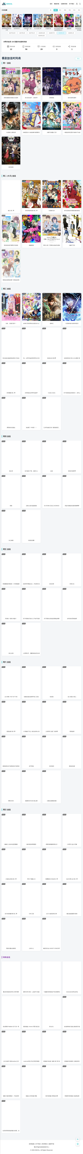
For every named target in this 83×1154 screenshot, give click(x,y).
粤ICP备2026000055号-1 (41, 1147)
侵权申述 (51, 1144)
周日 (79, 10)
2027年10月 (12, 33)
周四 (65, 10)
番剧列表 (56, 4)
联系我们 (45, 1144)
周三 (60, 10)
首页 (51, 4)
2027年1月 (32, 33)
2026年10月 (42, 33)
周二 (56, 10)
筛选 (78, 58)
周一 (51, 10)
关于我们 (71, 4)
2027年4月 (22, 33)
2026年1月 (71, 33)
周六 (74, 10)
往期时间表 (64, 4)
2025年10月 (41, 35)
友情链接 (31, 1144)
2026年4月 (61, 33)
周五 (70, 10)
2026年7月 (52, 33)
